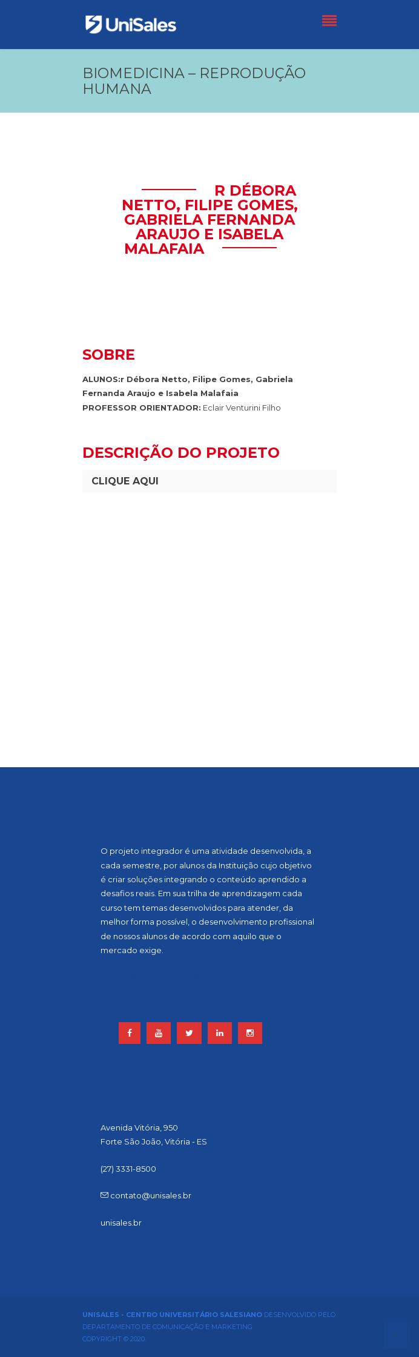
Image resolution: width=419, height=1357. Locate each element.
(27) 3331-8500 (128, 1169)
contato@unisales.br (146, 1195)
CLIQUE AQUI (125, 481)
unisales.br (121, 1222)
